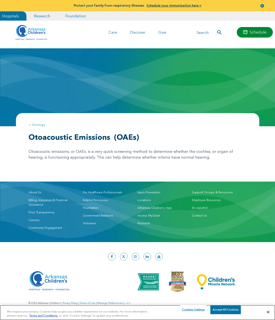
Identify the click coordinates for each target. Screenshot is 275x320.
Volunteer (89, 223)
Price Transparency (42, 212)
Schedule (258, 32)
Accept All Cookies (225, 312)
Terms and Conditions (43, 315)
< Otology (37, 125)
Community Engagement (45, 228)
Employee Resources (206, 200)
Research (42, 16)
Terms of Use (87, 303)
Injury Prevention (149, 192)
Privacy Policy (70, 303)
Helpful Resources (95, 200)
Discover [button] (137, 32)
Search (203, 32)
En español (200, 208)
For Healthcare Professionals (102, 192)
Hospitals (10, 16)
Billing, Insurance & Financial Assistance (48, 202)
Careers (34, 220)
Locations (144, 200)
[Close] (268, 312)
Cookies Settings (193, 312)
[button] (262, 5)
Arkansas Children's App (155, 208)
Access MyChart (149, 215)
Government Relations (98, 215)
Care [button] (112, 32)
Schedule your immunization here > (174, 5)
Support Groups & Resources (212, 192)
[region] (137, 312)
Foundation (75, 16)
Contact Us (199, 215)
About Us (35, 192)
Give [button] (162, 32)
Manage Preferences (109, 303)
